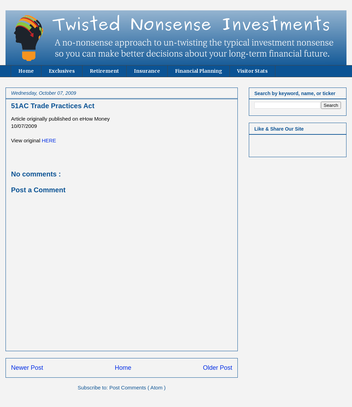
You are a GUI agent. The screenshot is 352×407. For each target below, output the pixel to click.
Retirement (104, 71)
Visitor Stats (252, 71)
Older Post (217, 367)
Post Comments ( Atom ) (137, 387)
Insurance (147, 71)
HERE (49, 140)
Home (26, 71)
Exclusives (62, 71)
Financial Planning (198, 71)
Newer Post (27, 367)
